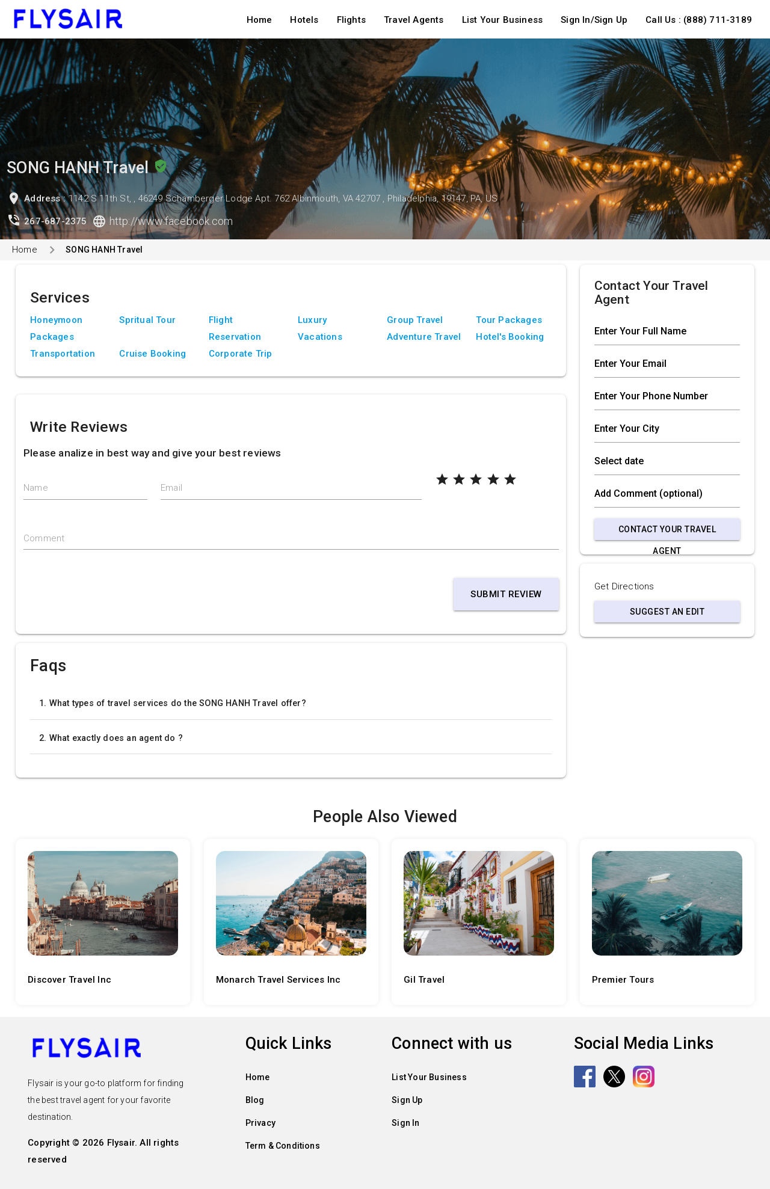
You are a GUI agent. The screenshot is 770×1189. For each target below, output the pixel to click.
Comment (43, 538)
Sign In (405, 1123)
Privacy (260, 1123)
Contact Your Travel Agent (667, 532)
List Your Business (502, 19)
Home (260, 19)
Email (171, 487)
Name (35, 487)
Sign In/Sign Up (594, 19)
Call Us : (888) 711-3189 (698, 19)
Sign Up (407, 1100)
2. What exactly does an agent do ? (111, 738)
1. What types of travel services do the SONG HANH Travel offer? (172, 703)
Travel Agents (414, 19)
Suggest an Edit (667, 611)
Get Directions (624, 586)
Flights (351, 19)
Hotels (304, 19)
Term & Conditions (282, 1146)
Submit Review (506, 594)
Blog (255, 1100)
